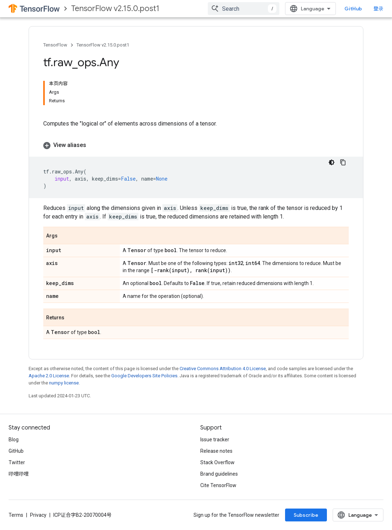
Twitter (17, 462)
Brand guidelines (219, 474)
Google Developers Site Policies (144, 375)
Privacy (38, 515)
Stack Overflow (217, 462)
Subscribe (306, 515)
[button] (196, 145)
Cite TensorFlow (218, 485)
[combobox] (243, 8)
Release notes (216, 451)
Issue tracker (214, 439)
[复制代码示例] (343, 162)
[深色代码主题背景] (331, 162)
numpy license (64, 383)
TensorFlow (55, 45)
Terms (16, 515)
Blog (14, 439)
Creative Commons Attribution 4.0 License (223, 368)
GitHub (353, 8)
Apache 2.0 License (49, 375)
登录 (378, 8)
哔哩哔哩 (19, 474)
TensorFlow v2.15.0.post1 (115, 8)
